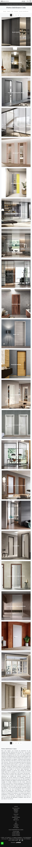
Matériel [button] (8, 11)
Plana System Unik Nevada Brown (16, 274)
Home (7, 4)
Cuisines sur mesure (16, 835)
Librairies (16, 826)
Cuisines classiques (16, 834)
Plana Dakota (16, 32)
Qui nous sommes (15, 808)
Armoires (16, 818)
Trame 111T (16, 334)
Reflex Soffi (16, 153)
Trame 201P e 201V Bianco (16, 425)
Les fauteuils (16, 825)
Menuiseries (10, 4)
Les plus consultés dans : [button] (24, 11)
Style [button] (12, 11)
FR (27, 1)
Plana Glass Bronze (16, 62)
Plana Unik (16, 123)
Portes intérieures (15, 4)
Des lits (16, 816)
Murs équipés (16, 827)
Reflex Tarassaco (16, 183)
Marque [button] (4, 11)
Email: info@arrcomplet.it (14, 840)
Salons (16, 823)
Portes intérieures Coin (22, 4)
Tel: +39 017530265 (26, 839)
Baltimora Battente (16, 666)
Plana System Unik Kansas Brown (16, 243)
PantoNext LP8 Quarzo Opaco (16, 92)
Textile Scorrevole (16, 395)
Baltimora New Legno (16, 727)
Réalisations (16, 809)
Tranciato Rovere (16, 364)
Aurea (16, 636)
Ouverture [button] (16, 11)
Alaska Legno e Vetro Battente (16, 576)
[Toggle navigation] (30, 1)
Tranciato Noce (16, 304)
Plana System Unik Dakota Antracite (16, 213)
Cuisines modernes (16, 832)
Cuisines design (16, 831)
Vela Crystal (16, 455)
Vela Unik (16, 515)
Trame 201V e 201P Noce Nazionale (16, 485)
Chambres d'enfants (16, 817)
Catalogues (16, 810)
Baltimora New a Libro (16, 697)
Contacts (16, 812)
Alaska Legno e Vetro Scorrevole (16, 606)
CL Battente (16, 546)
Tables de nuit (16, 820)
